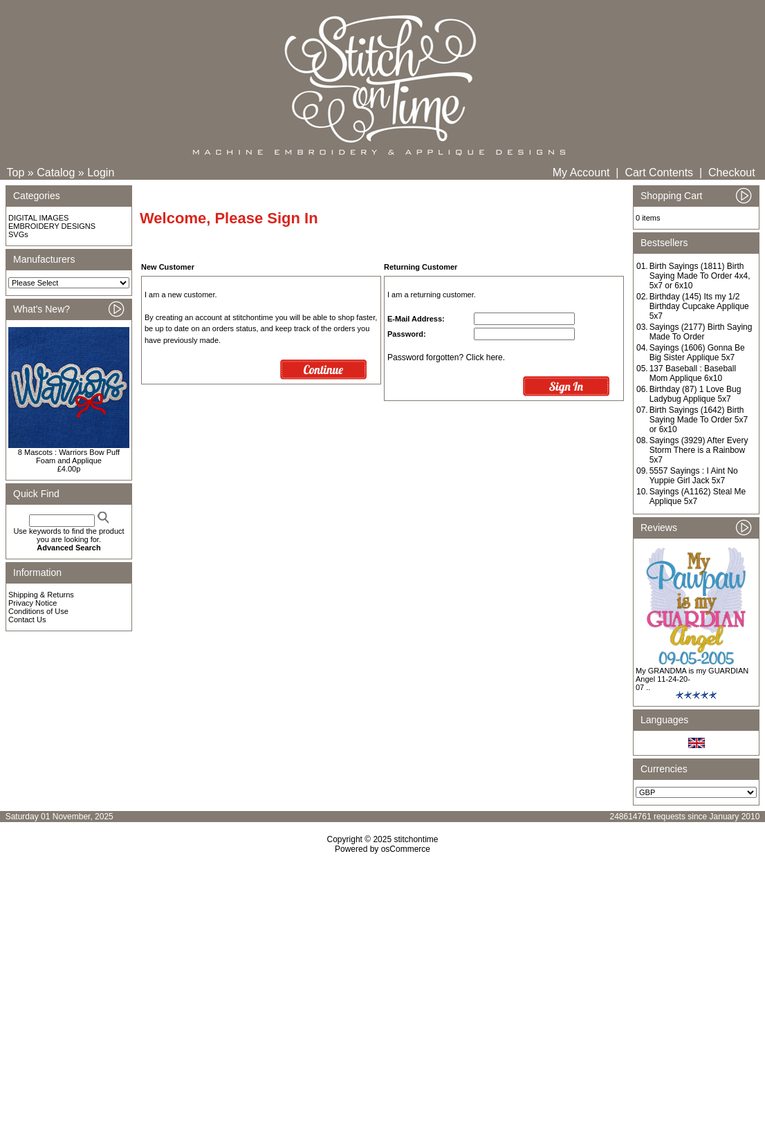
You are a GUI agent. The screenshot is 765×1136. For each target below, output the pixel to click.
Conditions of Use (38, 611)
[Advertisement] (382, 973)
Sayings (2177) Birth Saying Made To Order (701, 332)
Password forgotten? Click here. (446, 357)
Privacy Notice (32, 603)
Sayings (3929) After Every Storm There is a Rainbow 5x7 (698, 450)
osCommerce (405, 849)
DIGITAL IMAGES (38, 218)
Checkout (731, 172)
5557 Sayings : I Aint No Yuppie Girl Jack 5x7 (693, 475)
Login (100, 172)
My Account (581, 172)
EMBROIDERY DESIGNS (51, 226)
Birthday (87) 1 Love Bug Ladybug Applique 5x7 (695, 394)
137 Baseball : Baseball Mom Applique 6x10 (692, 373)
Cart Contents (659, 172)
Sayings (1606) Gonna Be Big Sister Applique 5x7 (697, 352)
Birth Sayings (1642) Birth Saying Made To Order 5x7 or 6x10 (698, 419)
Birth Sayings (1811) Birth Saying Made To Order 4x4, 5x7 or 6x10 (699, 275)
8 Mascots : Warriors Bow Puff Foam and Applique (69, 456)
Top (16, 172)
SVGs (18, 234)
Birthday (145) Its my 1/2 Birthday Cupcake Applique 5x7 (699, 306)
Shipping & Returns (41, 594)
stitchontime (416, 839)
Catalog (56, 172)
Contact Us (27, 619)
